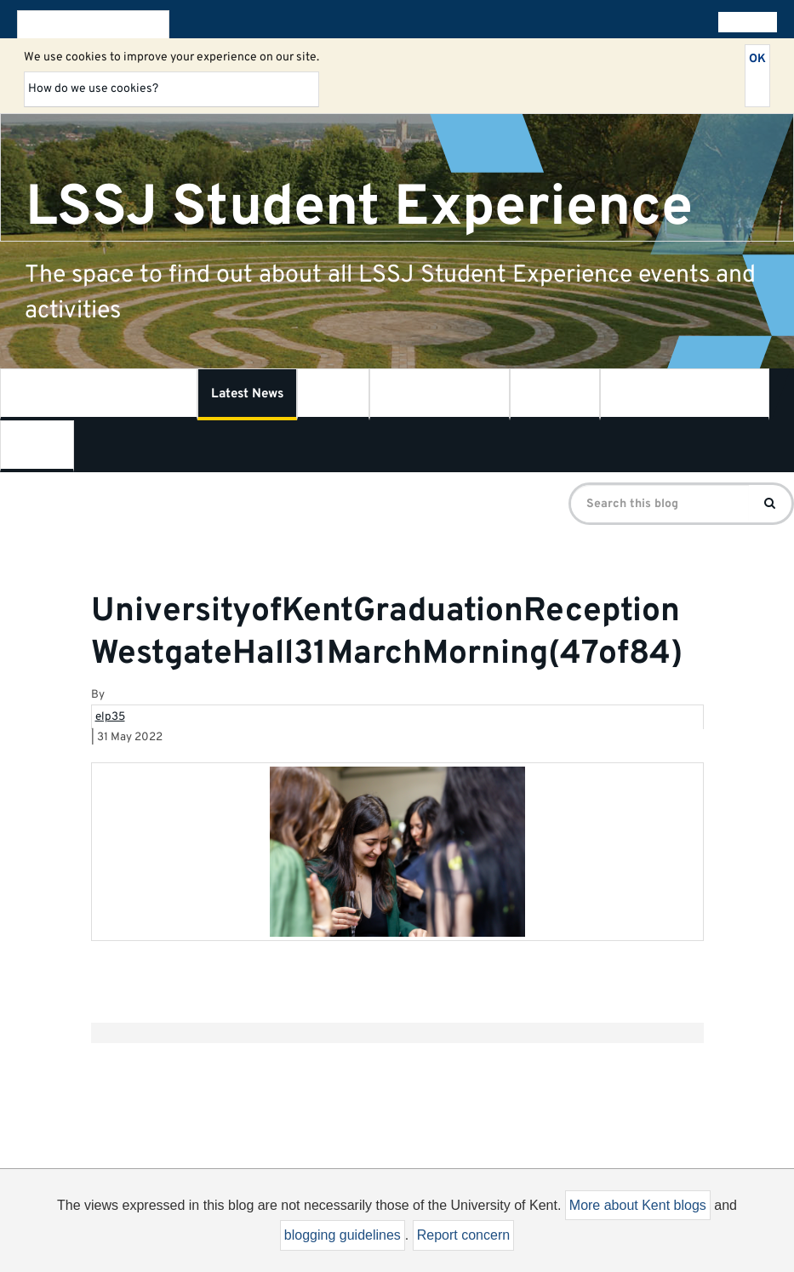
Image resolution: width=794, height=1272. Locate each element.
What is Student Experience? (99, 394)
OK (757, 59)
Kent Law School (439, 394)
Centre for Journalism (685, 394)
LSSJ (333, 394)
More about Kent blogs (637, 1205)
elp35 (110, 717)
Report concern (463, 1235)
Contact (37, 446)
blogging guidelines (342, 1235)
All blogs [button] (744, 22)
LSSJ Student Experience (359, 208)
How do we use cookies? (93, 89)
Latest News (247, 394)
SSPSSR (554, 394)
